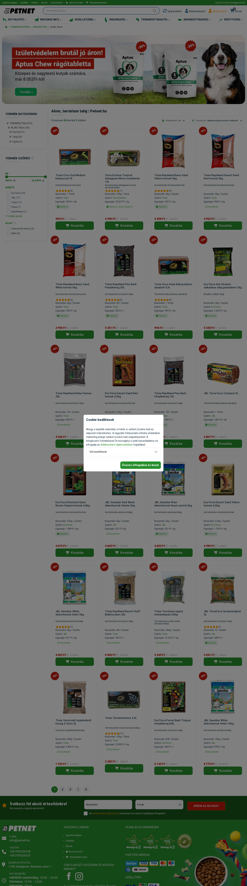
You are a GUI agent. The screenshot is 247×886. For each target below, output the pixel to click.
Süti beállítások (98, 451)
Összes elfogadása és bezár (140, 465)
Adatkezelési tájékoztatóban (117, 444)
